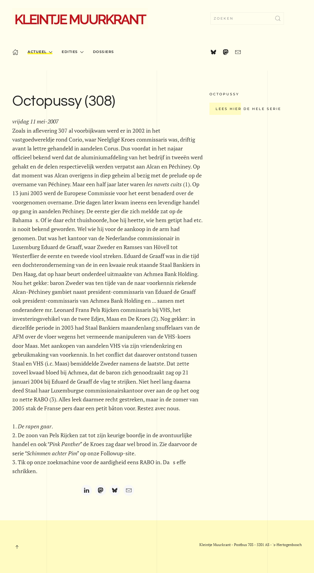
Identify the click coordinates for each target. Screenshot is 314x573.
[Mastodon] (100, 490)
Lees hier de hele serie (248, 109)
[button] (16, 547)
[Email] (128, 490)
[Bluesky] (114, 490)
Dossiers (103, 52)
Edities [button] (72, 52)
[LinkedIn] (86, 490)
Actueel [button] (40, 52)
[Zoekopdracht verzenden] (278, 18)
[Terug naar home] (80, 18)
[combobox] (247, 18)
